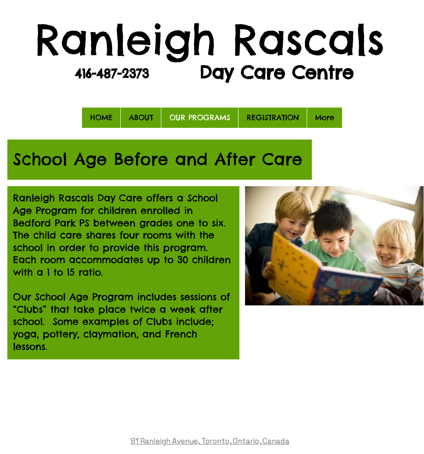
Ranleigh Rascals (210, 39)
